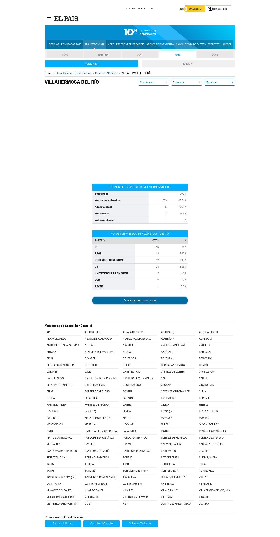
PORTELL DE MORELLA (174, 438)
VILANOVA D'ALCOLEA (59, 490)
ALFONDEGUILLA (56, 339)
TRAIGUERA (129, 477)
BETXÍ (126, 365)
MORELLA (90, 424)
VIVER (88, 504)
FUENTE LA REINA (56, 405)
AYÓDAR (127, 352)
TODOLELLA (168, 464)
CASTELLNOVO (55, 378)
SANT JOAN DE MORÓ (97, 451)
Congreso (92, 64)
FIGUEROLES (168, 398)
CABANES (52, 372)
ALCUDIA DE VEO (208, 332)
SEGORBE (204, 451)
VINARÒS (204, 497)
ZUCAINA (204, 504)
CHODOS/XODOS (132, 385)
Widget (227, 44)
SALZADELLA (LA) (171, 444)
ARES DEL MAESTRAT (173, 345)
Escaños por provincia (130, 44)
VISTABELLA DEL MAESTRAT (63, 504)
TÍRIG (126, 464)
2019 (65, 55)
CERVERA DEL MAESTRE (60, 385)
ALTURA (89, 345)
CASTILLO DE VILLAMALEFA (138, 378)
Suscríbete (196, 9)
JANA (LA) (90, 411)
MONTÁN (204, 418)
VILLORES (166, 497)
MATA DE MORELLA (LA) (98, 418)
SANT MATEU (168, 451)
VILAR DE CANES (94, 490)
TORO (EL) (90, 471)
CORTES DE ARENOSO (97, 391)
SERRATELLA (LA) (56, 457)
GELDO (165, 405)
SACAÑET (128, 444)
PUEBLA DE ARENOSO (211, 438)
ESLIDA (51, 398)
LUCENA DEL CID (208, 411)
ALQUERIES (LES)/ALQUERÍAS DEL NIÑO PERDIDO (64, 345)
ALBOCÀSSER (92, 332)
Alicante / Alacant (63, 523)
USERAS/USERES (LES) (173, 477)
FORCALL (204, 398)
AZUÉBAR (166, 352)
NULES (165, 424)
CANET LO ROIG (131, 372)
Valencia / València (140, 523)
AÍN (49, 332)
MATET (127, 418)
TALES (50, 464)
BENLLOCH (91, 365)
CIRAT (50, 391)
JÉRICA (127, 411)
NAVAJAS (128, 424)
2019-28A (102, 55)
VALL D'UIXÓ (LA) (132, 484)
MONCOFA (166, 418)
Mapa (111, 44)
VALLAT (203, 477)
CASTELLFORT (207, 372)
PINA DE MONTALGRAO (59, 438)
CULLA (202, 391)
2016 (140, 55)
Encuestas (214, 44)
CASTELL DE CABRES (173, 372)
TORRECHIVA (206, 471)
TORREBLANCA (169, 471)
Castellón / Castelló (101, 523)
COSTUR (127, 391)
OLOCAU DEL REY (209, 424)
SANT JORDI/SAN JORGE (137, 451)
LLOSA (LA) (167, 411)
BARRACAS (205, 352)
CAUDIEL (204, 378)
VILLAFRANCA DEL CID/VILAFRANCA (216, 490)
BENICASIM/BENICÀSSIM (60, 365)
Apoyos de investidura (160, 44)
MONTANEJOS (55, 424)
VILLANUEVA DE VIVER (135, 497)
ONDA (50, 431)
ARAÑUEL (128, 345)
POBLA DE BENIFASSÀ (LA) (100, 438)
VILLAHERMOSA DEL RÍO (60, 497)
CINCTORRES (206, 385)
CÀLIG (88, 372)
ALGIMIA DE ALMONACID (98, 339)
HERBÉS (203, 405)
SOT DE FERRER (170, 457)
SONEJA (127, 457)
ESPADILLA (91, 398)
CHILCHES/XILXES (95, 385)
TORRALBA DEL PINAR (135, 471)
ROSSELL (90, 444)
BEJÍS (50, 358)
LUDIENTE (52, 418)
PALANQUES (130, 431)
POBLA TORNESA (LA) (135, 438)
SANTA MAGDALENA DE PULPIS (64, 451)
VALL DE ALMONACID (96, 484)
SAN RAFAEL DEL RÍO (211, 444)
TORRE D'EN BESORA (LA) (61, 477)
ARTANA (51, 352)
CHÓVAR (166, 385)
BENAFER (90, 358)
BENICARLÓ (205, 358)
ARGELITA (204, 345)
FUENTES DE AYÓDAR (97, 405)
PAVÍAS (165, 431)
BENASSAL (167, 358)
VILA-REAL (129, 490)
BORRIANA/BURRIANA (173, 365)
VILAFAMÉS (205, 484)
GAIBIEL (127, 405)
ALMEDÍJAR (167, 339)
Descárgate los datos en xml (140, 300)
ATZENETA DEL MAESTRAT (100, 352)
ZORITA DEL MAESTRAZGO (176, 504)
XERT (126, 504)
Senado (188, 64)
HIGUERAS (52, 411)
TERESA (89, 464)
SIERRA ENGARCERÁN (97, 457)
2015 (177, 55)
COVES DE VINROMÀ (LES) (175, 391)
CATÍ (163, 378)
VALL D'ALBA (54, 484)
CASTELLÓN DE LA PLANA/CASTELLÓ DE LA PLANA (102, 378)
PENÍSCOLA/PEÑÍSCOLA (212, 431)
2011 (215, 55)
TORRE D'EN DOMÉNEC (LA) (100, 477)
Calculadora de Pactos (191, 44)
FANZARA (128, 398)
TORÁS (51, 471)
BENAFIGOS (129, 358)
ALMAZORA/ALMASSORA (137, 339)
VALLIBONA (167, 484)
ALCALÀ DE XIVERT (133, 332)
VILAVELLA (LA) (169, 490)
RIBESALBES (54, 444)
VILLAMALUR (92, 497)
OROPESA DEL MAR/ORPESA (101, 431)
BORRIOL (204, 365)
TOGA (202, 464)
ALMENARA (205, 339)
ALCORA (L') (167, 332)
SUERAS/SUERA (208, 457)
